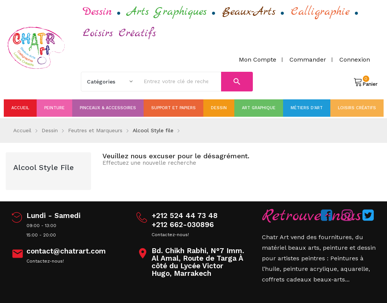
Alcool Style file (43, 167)
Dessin (97, 11)
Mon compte (257, 59)
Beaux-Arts (249, 11)
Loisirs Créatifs (119, 33)
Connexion (354, 59)
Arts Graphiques (167, 11)
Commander (307, 59)
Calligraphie (320, 11)
